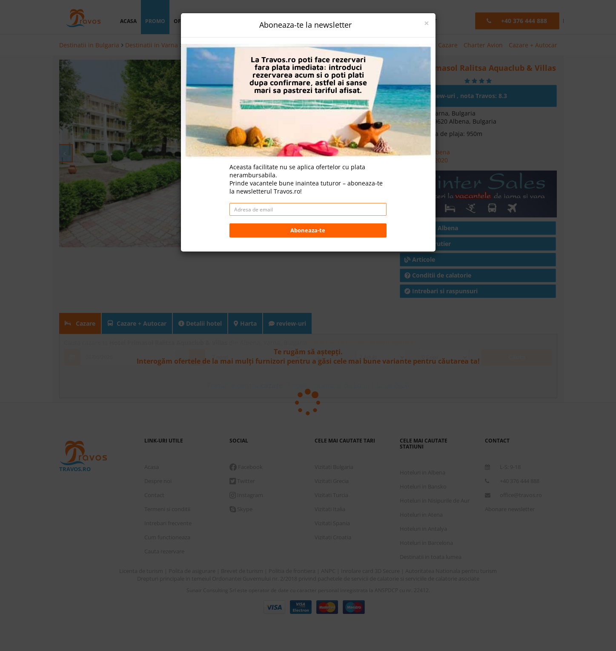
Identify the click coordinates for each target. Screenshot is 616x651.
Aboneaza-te (307, 230)
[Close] (426, 23)
